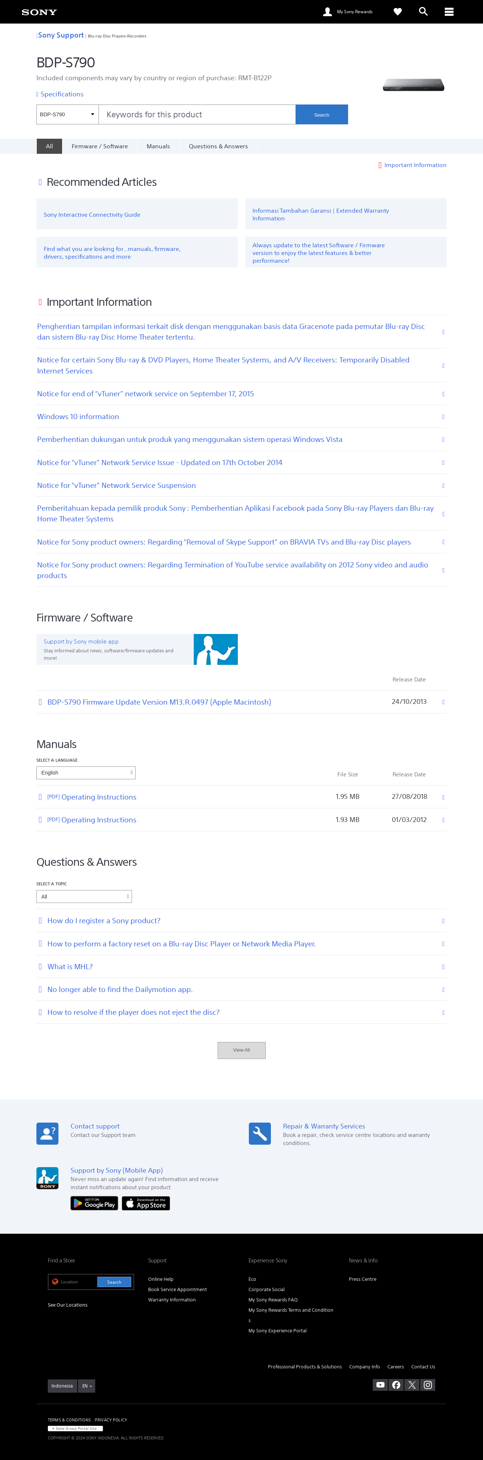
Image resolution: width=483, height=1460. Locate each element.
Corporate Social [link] (266, 1289)
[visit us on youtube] (380, 1385)
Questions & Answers (218, 146)
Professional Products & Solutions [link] (305, 1367)
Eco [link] (252, 1279)
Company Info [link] (364, 1367)
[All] (49, 146)
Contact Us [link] (423, 1367)
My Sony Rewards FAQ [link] (273, 1300)
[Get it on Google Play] (96, 1202)
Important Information (415, 165)
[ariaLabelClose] (449, 12)
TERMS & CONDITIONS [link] (69, 1420)
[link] (39, 11)
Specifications (62, 94)
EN (84, 1386)
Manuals (158, 146)
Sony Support (60, 35)
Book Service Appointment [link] (177, 1289)
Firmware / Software (100, 146)
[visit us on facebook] (396, 1385)
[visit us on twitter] (411, 1385)
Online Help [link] (160, 1279)
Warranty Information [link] (172, 1300)
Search (321, 115)
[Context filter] (67, 114)
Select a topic (51, 883)
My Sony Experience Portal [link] (277, 1331)
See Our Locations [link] (67, 1305)
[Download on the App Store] (146, 1202)
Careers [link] (395, 1367)
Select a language (57, 760)
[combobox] (166, 114)
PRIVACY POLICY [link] (111, 1420)
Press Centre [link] (362, 1279)
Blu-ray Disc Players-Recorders (117, 36)
